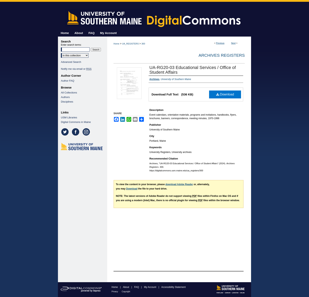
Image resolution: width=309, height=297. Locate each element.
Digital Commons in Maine (76, 122)
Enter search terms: (71, 44)
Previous (220, 43)
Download (225, 94)
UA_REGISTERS (130, 43)
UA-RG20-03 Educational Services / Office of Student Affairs (192, 70)
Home (116, 43)
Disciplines (67, 101)
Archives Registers (221, 55)
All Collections (69, 92)
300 (143, 43)
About (126, 287)
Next (233, 43)
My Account (150, 287)
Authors (65, 97)
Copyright (126, 291)
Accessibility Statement (173, 287)
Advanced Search (71, 61)
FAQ (137, 287)
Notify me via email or (76, 68)
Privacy (115, 291)
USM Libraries (69, 117)
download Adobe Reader (179, 184)
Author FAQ (67, 80)
